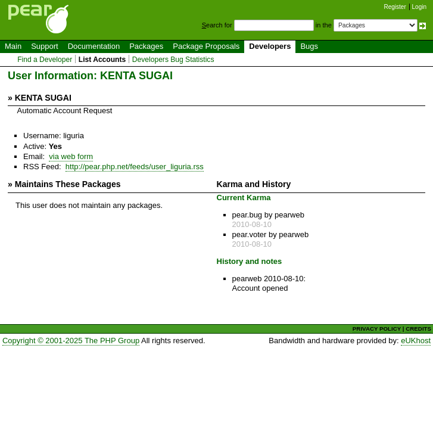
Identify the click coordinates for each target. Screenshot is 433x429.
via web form (71, 156)
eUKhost (416, 340)
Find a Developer (44, 59)
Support (44, 46)
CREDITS (418, 328)
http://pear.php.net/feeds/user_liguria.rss (135, 166)
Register (395, 7)
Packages (146, 46)
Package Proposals (206, 46)
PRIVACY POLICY (377, 328)
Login (419, 7)
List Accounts (102, 59)
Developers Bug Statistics (173, 59)
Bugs (309, 46)
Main (13, 46)
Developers (270, 46)
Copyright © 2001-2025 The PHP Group (70, 340)
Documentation (94, 46)
